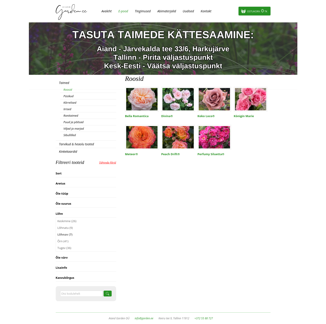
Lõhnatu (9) (65, 228)
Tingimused (143, 11)
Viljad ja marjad (74, 129)
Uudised (188, 11)
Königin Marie (244, 116)
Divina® (167, 116)
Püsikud (69, 96)
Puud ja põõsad (74, 122)
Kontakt (206, 11)
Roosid (68, 90)
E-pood (123, 11)
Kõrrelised (70, 103)
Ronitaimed (71, 116)
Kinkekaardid (68, 151)
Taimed (64, 83)
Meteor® (131, 154)
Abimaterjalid (166, 11)
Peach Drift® (170, 154)
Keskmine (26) (67, 221)
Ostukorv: (257, 11)
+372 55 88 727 (203, 318)
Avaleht (107, 11)
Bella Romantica (137, 116)
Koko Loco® (206, 116)
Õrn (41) (63, 241)
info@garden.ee (144, 318)
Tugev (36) (64, 248)
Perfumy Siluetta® (211, 154)
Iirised (67, 109)
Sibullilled (70, 135)
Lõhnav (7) (65, 234)
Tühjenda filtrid (107, 162)
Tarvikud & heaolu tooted (76, 144)
